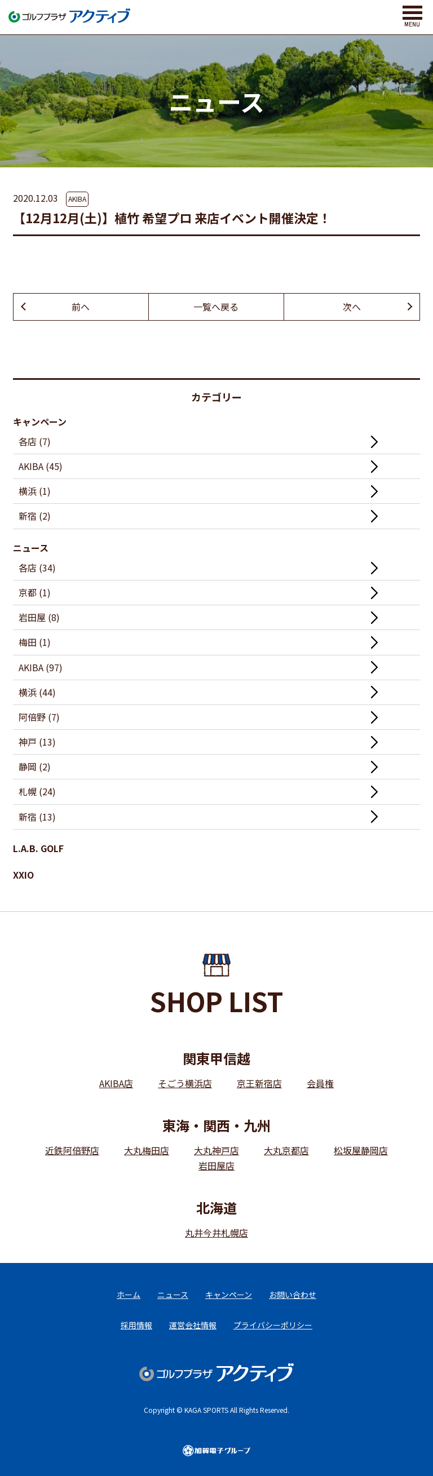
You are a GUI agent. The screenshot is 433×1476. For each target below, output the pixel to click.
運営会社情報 (192, 1325)
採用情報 (136, 1325)
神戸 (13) (37, 741)
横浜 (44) (37, 692)
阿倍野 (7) (39, 717)
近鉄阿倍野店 (72, 1150)
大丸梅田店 (146, 1150)
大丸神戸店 (216, 1150)
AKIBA (77, 198)
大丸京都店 (286, 1150)
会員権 (320, 1083)
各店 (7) (35, 441)
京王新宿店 (259, 1083)
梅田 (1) (35, 642)
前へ (81, 306)
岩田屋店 (216, 1165)
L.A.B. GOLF (38, 848)
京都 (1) (35, 592)
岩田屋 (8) (39, 617)
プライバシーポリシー (272, 1325)
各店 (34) (37, 567)
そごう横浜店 (185, 1083)
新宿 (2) (35, 515)
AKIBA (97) (41, 667)
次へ (352, 306)
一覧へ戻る (215, 306)
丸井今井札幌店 (216, 1232)
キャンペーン (40, 421)
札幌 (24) (37, 791)
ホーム (128, 1294)
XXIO (23, 874)
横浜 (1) (35, 491)
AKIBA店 (116, 1083)
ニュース (30, 548)
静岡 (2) (35, 766)
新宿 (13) (37, 816)
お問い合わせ (292, 1294)
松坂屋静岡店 (361, 1150)
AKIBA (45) (41, 466)
